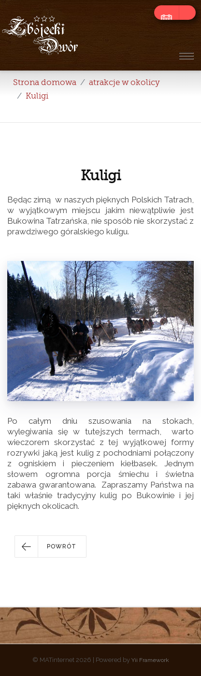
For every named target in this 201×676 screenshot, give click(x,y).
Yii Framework (150, 660)
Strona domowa (44, 82)
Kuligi (37, 96)
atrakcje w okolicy (124, 82)
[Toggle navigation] (186, 55)
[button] (50, 546)
